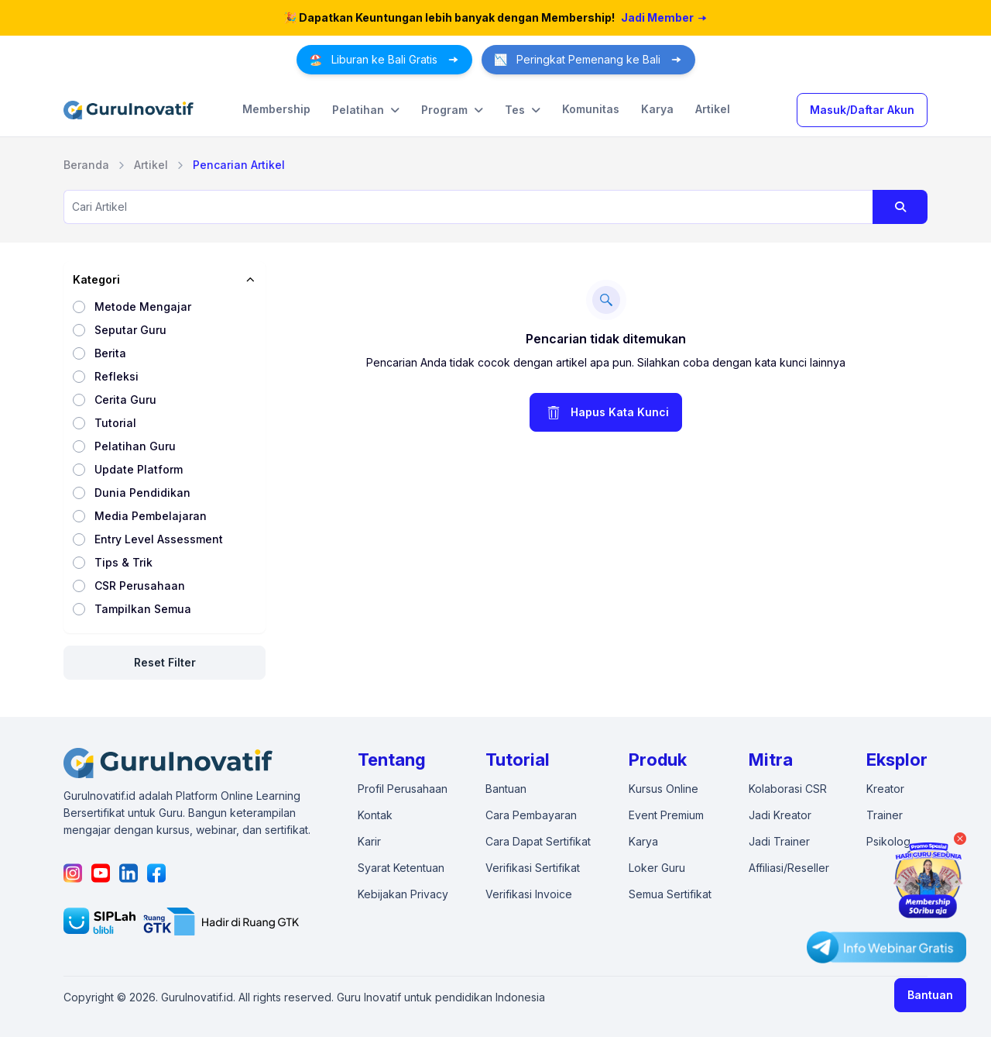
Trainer (884, 815)
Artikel (712, 108)
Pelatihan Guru (135, 446)
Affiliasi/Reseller (789, 867)
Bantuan (930, 994)
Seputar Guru (130, 329)
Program (452, 110)
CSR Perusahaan (139, 585)
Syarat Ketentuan (401, 867)
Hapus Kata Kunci (606, 412)
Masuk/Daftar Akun (862, 109)
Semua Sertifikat (670, 894)
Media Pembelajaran (150, 515)
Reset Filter (165, 662)
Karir (369, 841)
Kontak (375, 815)
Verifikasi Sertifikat (532, 867)
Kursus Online (663, 788)
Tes (522, 110)
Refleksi (116, 376)
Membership (276, 108)
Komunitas (590, 108)
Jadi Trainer (779, 841)
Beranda (86, 164)
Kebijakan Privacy (403, 894)
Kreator (885, 788)
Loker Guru (657, 867)
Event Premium (666, 815)
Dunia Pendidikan (142, 492)
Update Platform (138, 469)
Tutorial (115, 422)
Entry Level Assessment (158, 539)
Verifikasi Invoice (528, 894)
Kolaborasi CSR (788, 788)
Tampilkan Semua (142, 608)
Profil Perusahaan (402, 788)
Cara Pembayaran (531, 815)
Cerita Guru (125, 399)
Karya (657, 108)
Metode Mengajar (142, 306)
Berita (110, 353)
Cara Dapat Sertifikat (538, 841)
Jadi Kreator (780, 815)
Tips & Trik (123, 562)
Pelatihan (365, 110)
